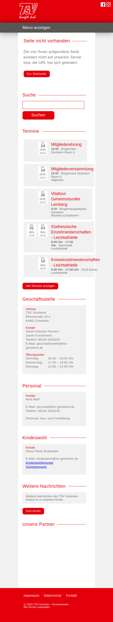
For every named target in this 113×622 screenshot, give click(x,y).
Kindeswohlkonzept (39, 462)
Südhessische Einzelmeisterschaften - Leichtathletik (71, 232)
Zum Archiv (33, 511)
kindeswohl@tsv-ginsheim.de (57, 458)
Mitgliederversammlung (72, 169)
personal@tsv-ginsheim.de (56, 406)
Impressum (31, 595)
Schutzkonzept (36, 466)
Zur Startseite (36, 73)
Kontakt (71, 595)
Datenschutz (53, 595)
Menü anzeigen (36, 27)
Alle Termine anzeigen (40, 286)
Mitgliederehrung (66, 144)
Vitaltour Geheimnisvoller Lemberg (65, 199)
